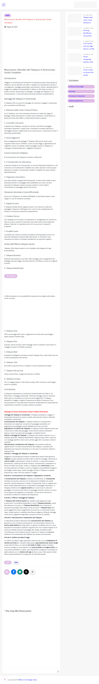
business (72, 91)
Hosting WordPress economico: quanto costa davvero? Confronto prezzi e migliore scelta (88, 33)
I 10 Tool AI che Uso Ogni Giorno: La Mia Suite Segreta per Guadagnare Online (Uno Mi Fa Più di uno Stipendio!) (88, 46)
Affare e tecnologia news (27, 680)
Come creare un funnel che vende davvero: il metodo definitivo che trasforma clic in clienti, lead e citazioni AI (88, 73)
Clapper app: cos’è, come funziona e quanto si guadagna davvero (88, 20)
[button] (13, 571)
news (7, 15)
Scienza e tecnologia (76, 86)
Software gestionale (76, 101)
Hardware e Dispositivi (77, 96)
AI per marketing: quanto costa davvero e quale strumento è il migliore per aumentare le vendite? (88, 59)
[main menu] (3, 4)
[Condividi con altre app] (32, 571)
